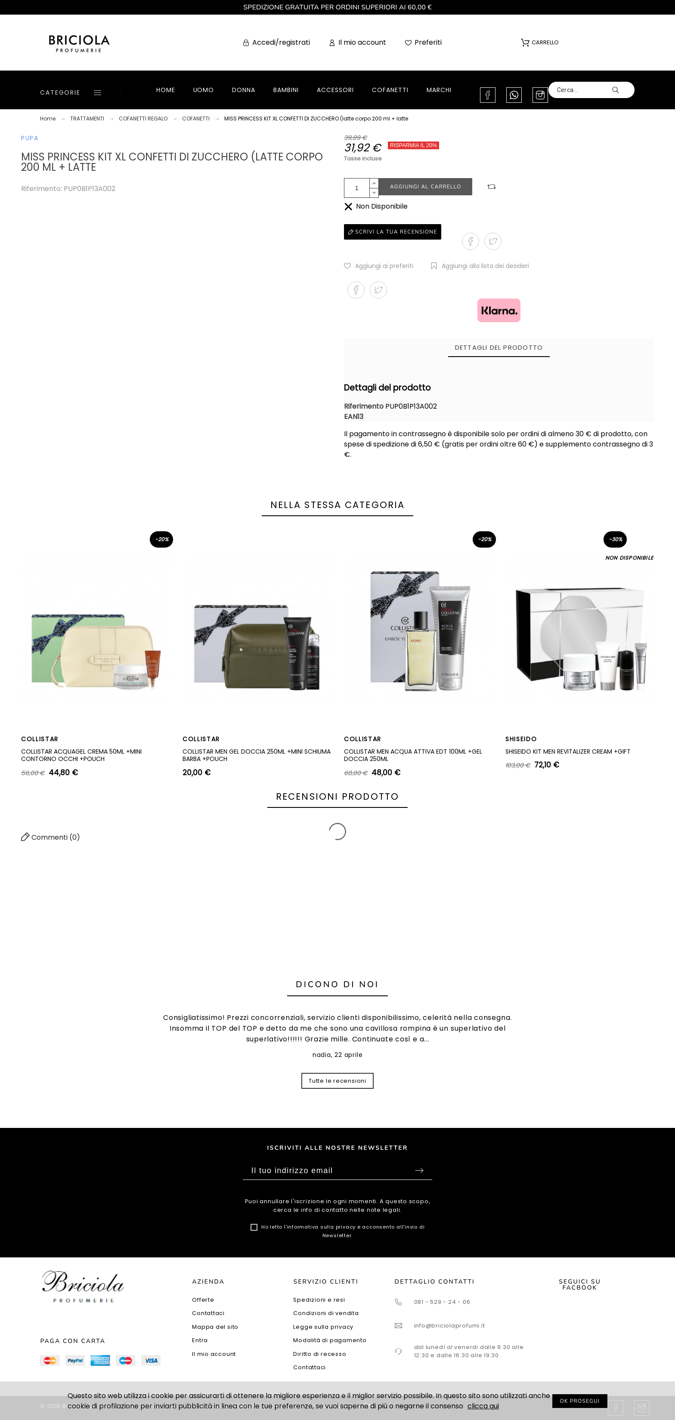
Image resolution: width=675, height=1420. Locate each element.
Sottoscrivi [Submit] (419, 1170)
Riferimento (364, 406)
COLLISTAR (40, 739)
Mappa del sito (215, 1327)
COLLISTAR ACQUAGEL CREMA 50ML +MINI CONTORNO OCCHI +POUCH (81, 755)
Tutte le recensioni (337, 1081)
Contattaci (208, 1313)
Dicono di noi (337, 984)
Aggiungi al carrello (425, 186)
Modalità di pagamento (329, 1340)
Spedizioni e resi (319, 1300)
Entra (200, 1340)
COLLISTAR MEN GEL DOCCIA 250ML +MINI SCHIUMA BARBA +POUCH (257, 755)
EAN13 (353, 417)
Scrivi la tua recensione (392, 231)
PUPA (30, 138)
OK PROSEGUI (580, 1401)
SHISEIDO (521, 739)
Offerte (203, 1300)
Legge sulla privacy (323, 1327)
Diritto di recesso (319, 1354)
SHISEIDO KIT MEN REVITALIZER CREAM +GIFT (568, 751)
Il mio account (214, 1354)
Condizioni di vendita (326, 1313)
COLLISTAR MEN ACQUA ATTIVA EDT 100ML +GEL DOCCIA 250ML (413, 755)
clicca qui (483, 1406)
